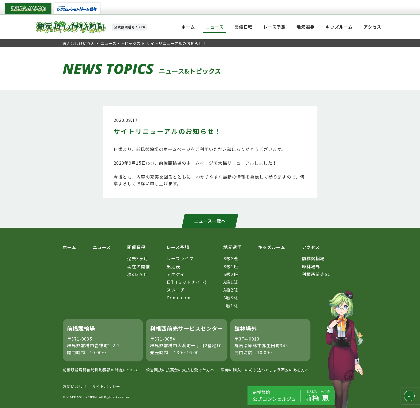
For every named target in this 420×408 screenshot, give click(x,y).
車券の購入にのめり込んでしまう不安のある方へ (265, 369)
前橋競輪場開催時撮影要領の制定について (101, 369)
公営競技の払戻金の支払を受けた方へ (180, 369)
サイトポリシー (106, 386)
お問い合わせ (75, 386)
